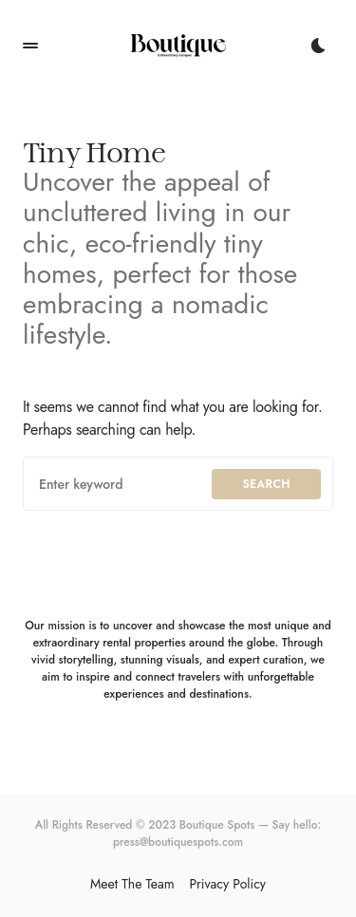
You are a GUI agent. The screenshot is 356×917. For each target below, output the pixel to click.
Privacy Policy (228, 883)
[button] (30, 45)
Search (266, 484)
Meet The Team (132, 883)
